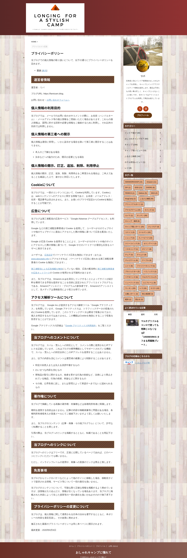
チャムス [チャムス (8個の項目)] (141, 254)
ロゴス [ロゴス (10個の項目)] (155, 288)
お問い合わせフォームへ (59, 99)
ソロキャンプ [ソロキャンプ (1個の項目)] (131, 249)
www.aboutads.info (40, 257)
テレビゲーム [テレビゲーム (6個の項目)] (131, 260)
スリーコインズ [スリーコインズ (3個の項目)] (132, 243)
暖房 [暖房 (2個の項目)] (128, 299)
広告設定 (48, 254)
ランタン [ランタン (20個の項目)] (130, 288)
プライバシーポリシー (85, 543)
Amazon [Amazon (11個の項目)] (151, 181)
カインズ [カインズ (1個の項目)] (149, 209)
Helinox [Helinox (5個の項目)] (143, 193)
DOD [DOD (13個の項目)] (138, 187)
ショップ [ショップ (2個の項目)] (130, 237)
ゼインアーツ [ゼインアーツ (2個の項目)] (150, 243)
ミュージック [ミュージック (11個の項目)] (132, 282)
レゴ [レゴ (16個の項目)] (143, 288)
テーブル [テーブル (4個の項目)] (146, 260)
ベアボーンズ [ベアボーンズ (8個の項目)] (131, 277)
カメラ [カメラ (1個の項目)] (129, 215)
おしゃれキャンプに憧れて (93, 549)
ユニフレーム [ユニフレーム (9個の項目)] (149, 282)
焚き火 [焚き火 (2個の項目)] (139, 299)
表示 (45, 70)
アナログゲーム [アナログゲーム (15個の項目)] (133, 209)
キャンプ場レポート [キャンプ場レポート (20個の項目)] (134, 226)
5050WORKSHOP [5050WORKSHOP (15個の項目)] (133, 181)
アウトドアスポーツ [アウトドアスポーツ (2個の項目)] (134, 204)
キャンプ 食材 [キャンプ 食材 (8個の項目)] (132, 221)
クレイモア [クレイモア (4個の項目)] (153, 226)
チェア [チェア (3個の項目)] (129, 254)
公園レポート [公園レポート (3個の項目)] (131, 293)
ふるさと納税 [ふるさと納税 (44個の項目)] (146, 198)
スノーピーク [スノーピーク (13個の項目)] (145, 237)
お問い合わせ (113, 543)
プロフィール (142, 115)
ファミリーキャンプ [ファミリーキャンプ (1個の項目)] (146, 265)
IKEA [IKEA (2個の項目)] (154, 193)
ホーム (71, 543)
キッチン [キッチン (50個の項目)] (142, 215)
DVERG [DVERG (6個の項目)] (150, 187)
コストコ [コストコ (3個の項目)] (130, 232)
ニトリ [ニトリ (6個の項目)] (129, 265)
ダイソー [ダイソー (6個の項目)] (146, 249)
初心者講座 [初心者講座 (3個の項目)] (147, 293)
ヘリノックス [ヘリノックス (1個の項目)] (150, 271)
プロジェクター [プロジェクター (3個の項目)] (132, 271)
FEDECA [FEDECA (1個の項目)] (130, 193)
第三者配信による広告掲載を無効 (47, 267)
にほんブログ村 (142, 356)
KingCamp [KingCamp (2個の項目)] (130, 198)
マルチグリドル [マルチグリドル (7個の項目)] (149, 277)
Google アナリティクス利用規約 (81, 323)
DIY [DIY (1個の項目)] (128, 187)
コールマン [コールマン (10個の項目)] (145, 232)
